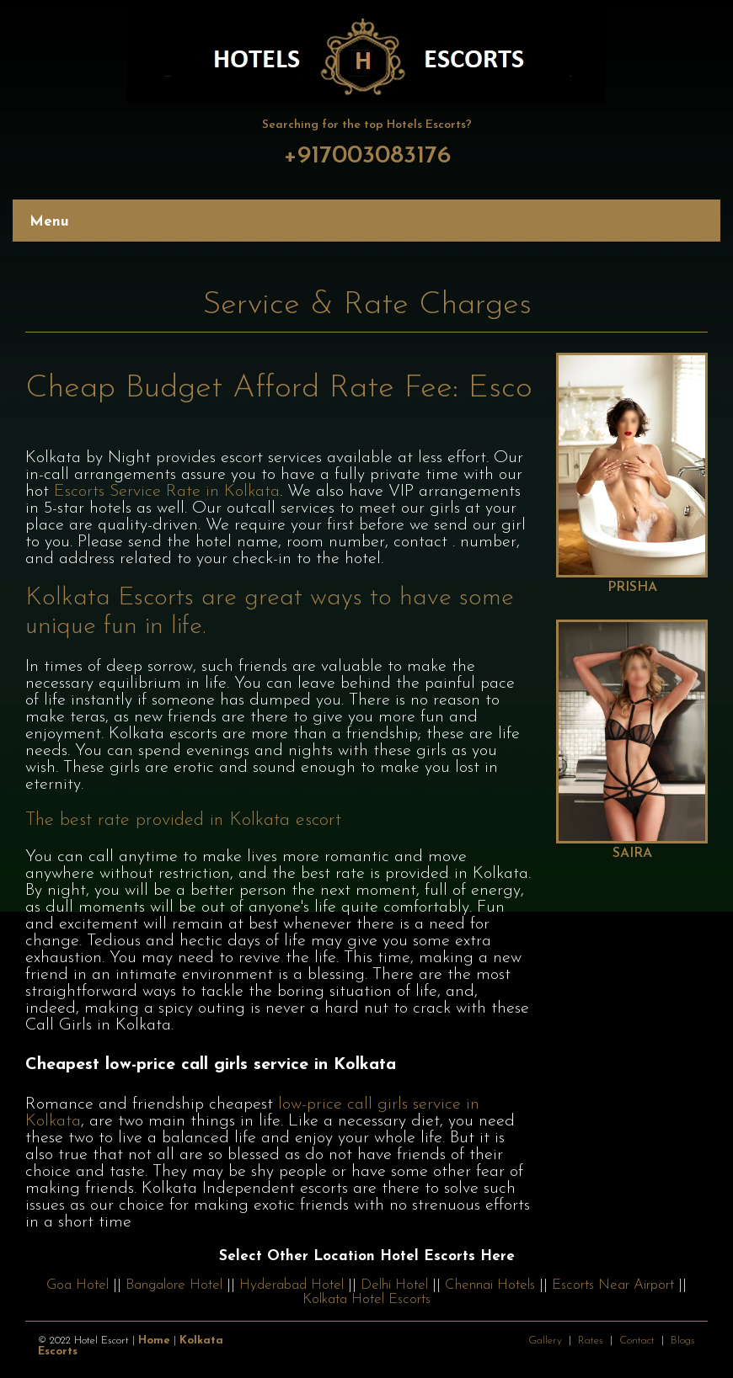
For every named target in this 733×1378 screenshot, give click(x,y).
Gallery (545, 1340)
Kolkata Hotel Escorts (366, 1299)
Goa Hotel (77, 1285)
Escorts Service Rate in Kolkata (167, 491)
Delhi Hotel (394, 1285)
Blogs (683, 1340)
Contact (637, 1340)
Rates (590, 1340)
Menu (49, 222)
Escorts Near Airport (613, 1285)
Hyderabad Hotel (291, 1285)
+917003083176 (367, 156)
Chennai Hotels (490, 1285)
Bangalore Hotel (174, 1285)
